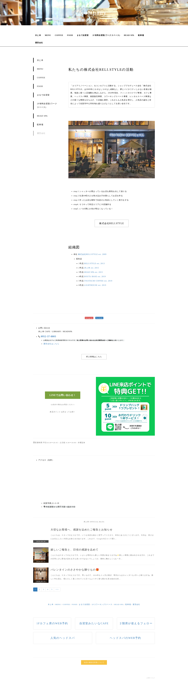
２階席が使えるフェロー (136, 623)
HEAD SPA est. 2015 (93, 272)
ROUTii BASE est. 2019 (95, 276)
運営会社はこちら (51, 344)
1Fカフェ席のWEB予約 (52, 623)
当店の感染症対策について (94, 662)
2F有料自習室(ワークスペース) (106, 35)
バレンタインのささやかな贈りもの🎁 (75, 569)
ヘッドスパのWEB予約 (125, 637)
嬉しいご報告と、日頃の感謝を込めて (74, 549)
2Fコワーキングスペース (102, 604)
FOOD (70, 35)
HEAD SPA (129, 35)
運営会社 (39, 43)
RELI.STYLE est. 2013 (94, 263)
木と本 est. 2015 (91, 268)
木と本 (38, 35)
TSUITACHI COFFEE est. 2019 (98, 281)
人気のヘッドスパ (62, 637)
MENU (48, 35)
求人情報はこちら (94, 357)
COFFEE (59, 35)
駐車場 (141, 35)
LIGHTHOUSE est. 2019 (95, 285)
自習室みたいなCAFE (94, 623)
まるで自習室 (83, 35)
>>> (57, 589)
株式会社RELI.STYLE (111, 223)
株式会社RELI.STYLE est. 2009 (92, 254)
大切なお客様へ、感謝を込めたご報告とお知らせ (82, 529)
